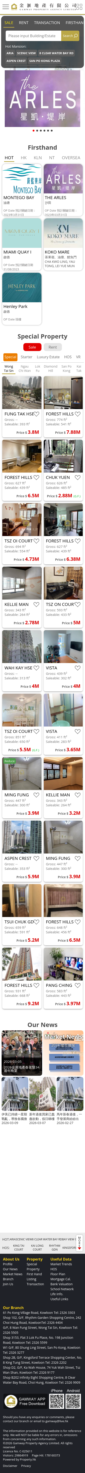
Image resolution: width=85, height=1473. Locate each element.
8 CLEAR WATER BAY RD (56, 53)
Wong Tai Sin (8, 368)
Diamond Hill (50, 368)
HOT (9, 158)
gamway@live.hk (56, 1421)
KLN (38, 158)
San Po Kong (66, 368)
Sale (9, 22)
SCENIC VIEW (26, 53)
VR (78, 356)
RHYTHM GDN (54, 1247)
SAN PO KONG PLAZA (44, 61)
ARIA (10, 53)
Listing (31, 1279)
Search (68, 36)
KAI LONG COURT (37, 1247)
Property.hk (28, 1459)
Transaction (47, 22)
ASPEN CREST (16, 61)
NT (52, 158)
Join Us (8, 1284)
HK (24, 158)
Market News (12, 1274)
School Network (62, 1289)
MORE (79, 1243)
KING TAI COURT (18, 1247)
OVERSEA (71, 158)
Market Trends (61, 1264)
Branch (8, 1279)
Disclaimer (10, 1466)
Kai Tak (79, 368)
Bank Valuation (61, 1284)
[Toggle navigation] (5, 6)
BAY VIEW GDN (71, 1239)
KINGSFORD (70, 1248)
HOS (68, 356)
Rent (23, 22)
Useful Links (59, 1299)
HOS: (6, 1248)
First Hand (34, 1274)
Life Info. (56, 1294)
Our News (10, 1269)
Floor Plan (57, 1274)
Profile (7, 1264)
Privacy (26, 1466)
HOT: (6, 1239)
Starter (26, 356)
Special (10, 356)
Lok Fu (37, 368)
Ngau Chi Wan (25, 368)
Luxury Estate (48, 356)
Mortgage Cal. (60, 1279)
